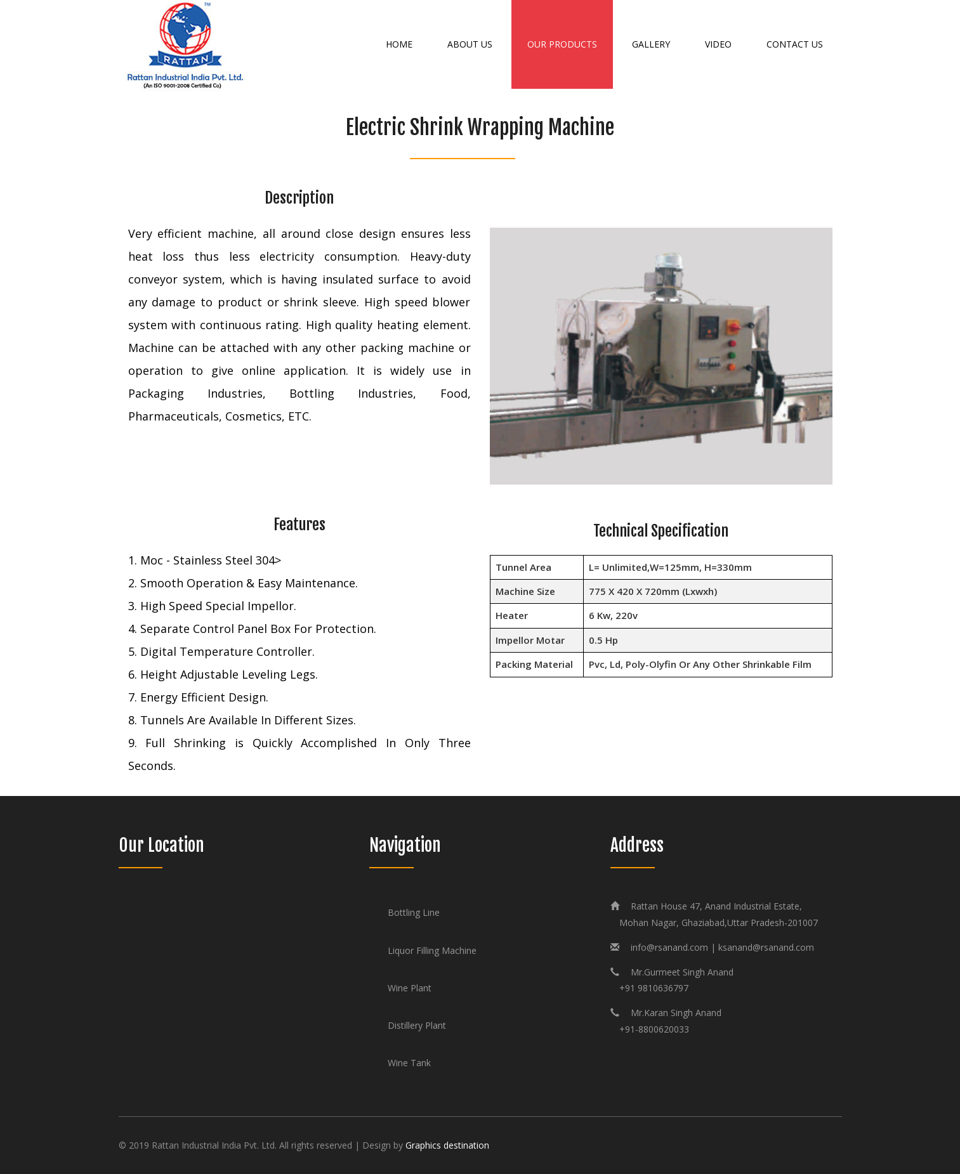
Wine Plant (409, 988)
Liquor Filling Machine (432, 950)
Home (399, 44)
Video (718, 44)
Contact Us (794, 44)
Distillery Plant (417, 1025)
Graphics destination (447, 1145)
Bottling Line (414, 912)
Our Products (562, 44)
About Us (469, 44)
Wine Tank (409, 1063)
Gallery (651, 44)
